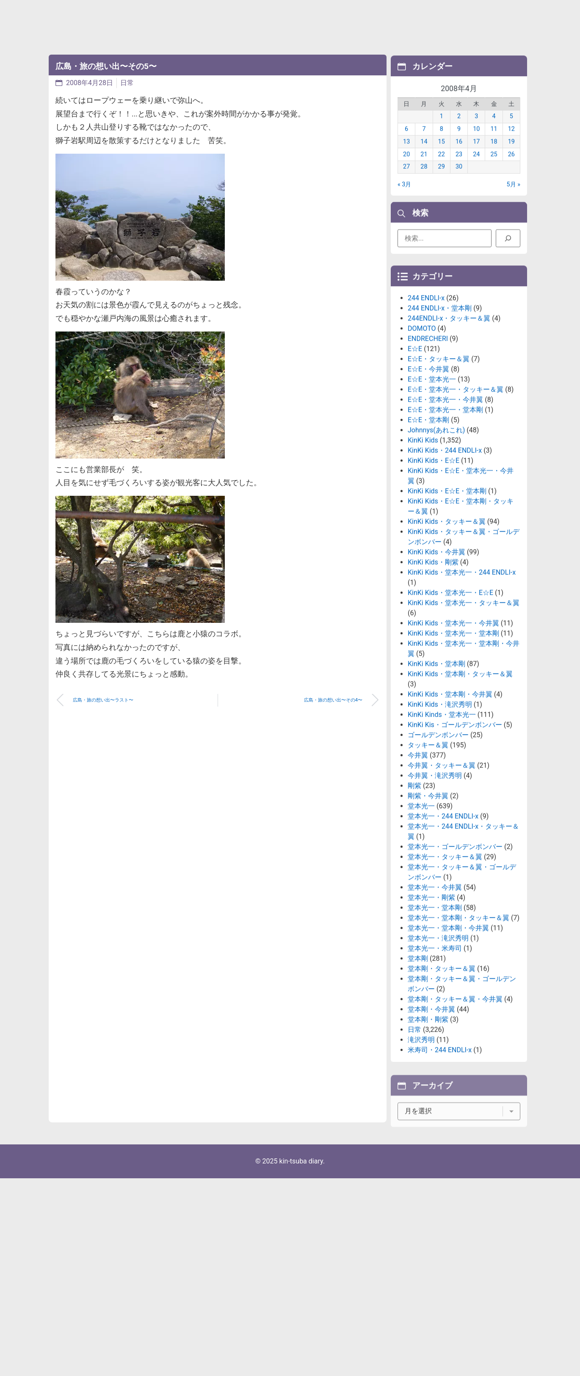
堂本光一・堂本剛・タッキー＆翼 (458, 984)
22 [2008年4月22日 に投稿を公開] (441, 165)
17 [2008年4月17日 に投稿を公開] (476, 153)
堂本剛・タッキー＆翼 (441, 1035)
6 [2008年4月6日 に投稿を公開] (406, 140)
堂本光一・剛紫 (431, 964)
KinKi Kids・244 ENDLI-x (445, 517)
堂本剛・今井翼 (431, 1076)
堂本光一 (421, 872)
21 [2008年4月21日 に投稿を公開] (423, 165)
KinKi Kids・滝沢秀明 (440, 771)
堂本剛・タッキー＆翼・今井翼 (455, 1065)
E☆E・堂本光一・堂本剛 (445, 476)
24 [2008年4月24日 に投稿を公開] (476, 165)
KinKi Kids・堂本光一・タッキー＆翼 (463, 669)
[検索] (508, 242)
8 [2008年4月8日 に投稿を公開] (441, 140)
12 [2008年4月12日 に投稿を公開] (511, 140)
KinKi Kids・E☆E (433, 527)
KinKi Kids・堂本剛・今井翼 (450, 761)
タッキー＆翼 (428, 811)
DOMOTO (422, 395)
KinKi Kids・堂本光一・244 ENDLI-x (462, 639)
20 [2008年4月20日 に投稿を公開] (406, 165)
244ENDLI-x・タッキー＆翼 (449, 385)
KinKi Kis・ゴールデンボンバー (455, 791)
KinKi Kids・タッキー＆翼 (447, 588)
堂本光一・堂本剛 (435, 974)
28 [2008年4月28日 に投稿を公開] (423, 178)
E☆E (415, 415)
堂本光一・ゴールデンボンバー (455, 913)
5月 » (513, 195)
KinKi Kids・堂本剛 (436, 730)
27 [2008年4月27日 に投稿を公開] (406, 178)
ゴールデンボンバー (438, 801)
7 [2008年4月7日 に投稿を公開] (423, 140)
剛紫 (414, 852)
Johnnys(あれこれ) (436, 496)
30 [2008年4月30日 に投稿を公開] (459, 178)
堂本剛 (418, 1025)
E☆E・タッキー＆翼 (439, 425)
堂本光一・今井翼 (435, 954)
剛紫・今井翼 (428, 862)
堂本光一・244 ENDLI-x (443, 883)
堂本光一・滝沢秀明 (438, 1004)
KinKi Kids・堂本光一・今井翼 (453, 689)
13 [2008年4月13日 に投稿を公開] (406, 153)
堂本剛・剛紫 (428, 1086)
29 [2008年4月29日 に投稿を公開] (441, 178)
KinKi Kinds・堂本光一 (442, 781)
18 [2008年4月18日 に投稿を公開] (493, 153)
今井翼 (418, 822)
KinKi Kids (423, 507)
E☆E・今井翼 (428, 435)
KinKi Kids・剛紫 (433, 628)
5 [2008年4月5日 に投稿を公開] (511, 128)
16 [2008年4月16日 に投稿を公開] (459, 153)
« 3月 (404, 195)
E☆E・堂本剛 (428, 486)
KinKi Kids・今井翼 (436, 618)
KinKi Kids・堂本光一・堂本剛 (453, 700)
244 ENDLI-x (426, 364)
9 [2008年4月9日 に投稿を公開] (459, 140)
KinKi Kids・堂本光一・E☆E (450, 659)
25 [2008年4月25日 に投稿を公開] (493, 165)
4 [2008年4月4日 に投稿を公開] (494, 128)
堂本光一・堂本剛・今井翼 (448, 994)
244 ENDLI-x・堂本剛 (440, 374)
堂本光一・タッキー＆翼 (445, 923)
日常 (127, 83)
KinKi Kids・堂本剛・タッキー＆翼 (460, 740)
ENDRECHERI (428, 405)
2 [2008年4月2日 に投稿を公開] (459, 128)
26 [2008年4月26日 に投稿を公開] (511, 165)
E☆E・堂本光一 (432, 446)
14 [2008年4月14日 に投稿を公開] (423, 153)
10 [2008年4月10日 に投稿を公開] (476, 140)
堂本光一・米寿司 (435, 1015)
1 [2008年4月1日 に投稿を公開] (441, 128)
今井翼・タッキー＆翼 (441, 832)
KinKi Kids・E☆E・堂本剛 (447, 557)
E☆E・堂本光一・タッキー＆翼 (455, 456)
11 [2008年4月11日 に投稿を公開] (493, 140)
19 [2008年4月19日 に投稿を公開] (511, 153)
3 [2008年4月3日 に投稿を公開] (476, 128)
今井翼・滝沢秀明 (435, 842)
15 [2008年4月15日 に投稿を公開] (441, 153)
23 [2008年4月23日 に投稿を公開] (459, 165)
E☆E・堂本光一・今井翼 (445, 466)
